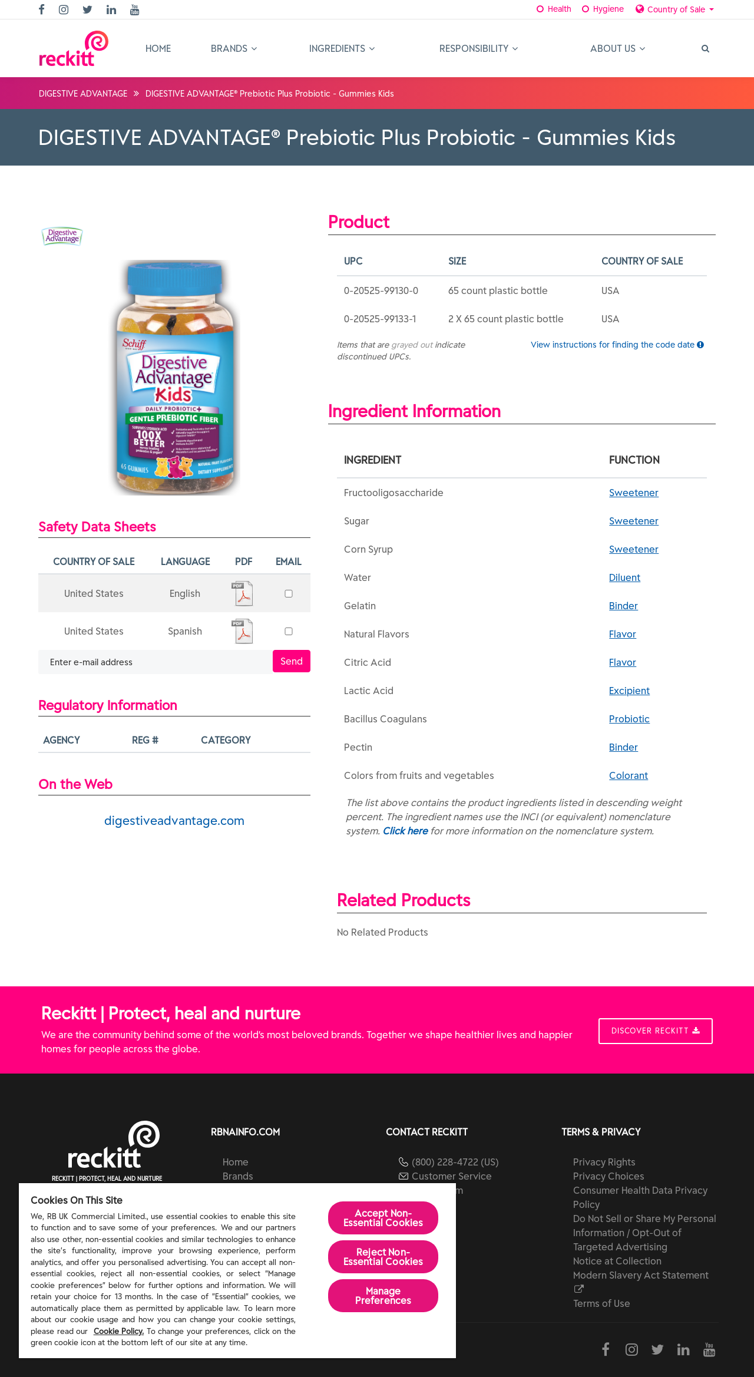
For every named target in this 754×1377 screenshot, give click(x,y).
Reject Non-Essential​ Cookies (383, 1256)
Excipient (629, 690)
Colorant (628, 775)
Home (158, 48)
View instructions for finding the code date (617, 344)
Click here (405, 831)
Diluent (624, 577)
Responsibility (478, 48)
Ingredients (342, 48)
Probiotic (629, 719)
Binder (623, 606)
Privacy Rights (604, 1162)
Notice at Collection (617, 1261)
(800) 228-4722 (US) (455, 1162)
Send (291, 661)
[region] (237, 1270)
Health (553, 9)
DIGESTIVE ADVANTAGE (83, 93)
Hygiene (601, 9)
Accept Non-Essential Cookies (383, 1218)
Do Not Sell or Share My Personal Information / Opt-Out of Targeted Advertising (644, 1233)
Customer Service (452, 1176)
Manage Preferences (383, 1295)
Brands (234, 48)
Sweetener (634, 492)
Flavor (622, 634)
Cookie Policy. (119, 1331)
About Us (617, 48)
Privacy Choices (608, 1176)
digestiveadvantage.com (174, 820)
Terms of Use (601, 1303)
